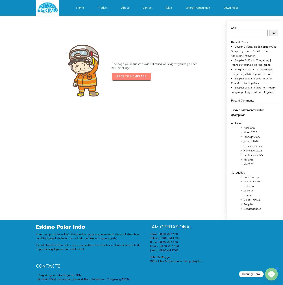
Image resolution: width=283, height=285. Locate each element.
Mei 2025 (249, 164)
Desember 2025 (253, 145)
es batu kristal (252, 181)
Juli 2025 (248, 159)
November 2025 (253, 150)
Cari (233, 27)
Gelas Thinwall (252, 199)
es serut (248, 190)
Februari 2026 (252, 136)
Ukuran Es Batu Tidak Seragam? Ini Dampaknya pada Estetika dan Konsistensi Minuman (253, 51)
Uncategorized (252, 208)
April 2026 (249, 127)
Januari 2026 (251, 141)
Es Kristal (249, 185)
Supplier (248, 204)
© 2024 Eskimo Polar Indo (141, 275)
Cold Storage (252, 176)
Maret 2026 (250, 132)
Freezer (248, 195)
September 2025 (253, 154)
